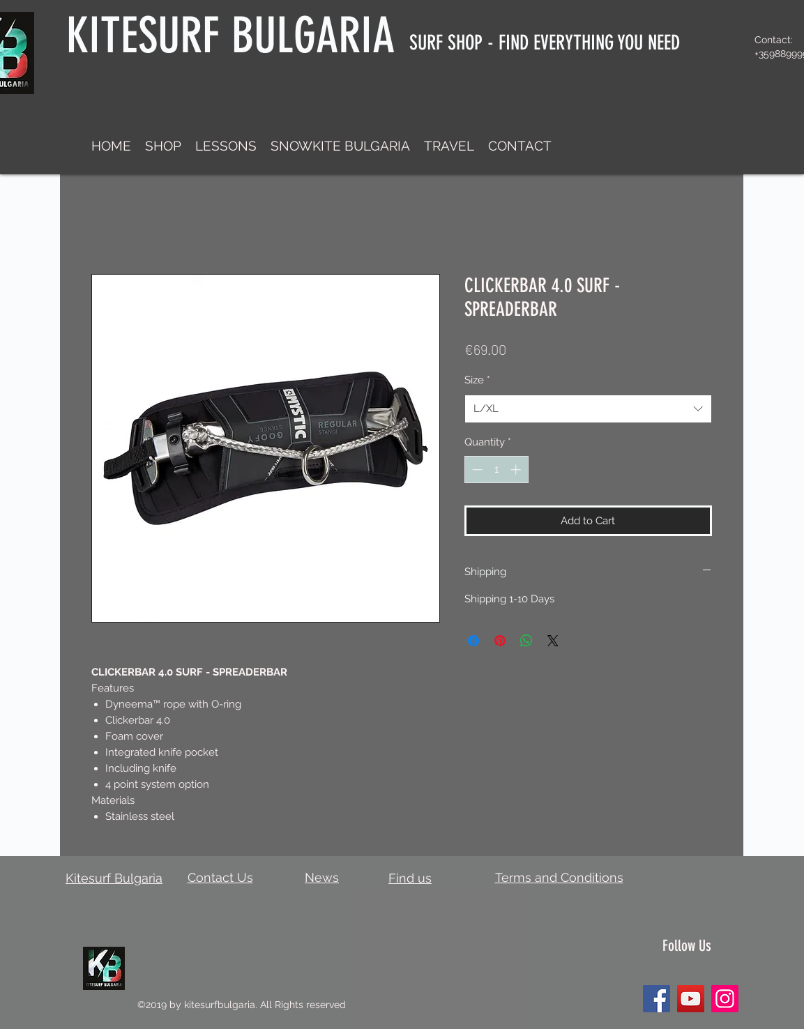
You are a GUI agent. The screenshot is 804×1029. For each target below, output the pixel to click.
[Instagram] (724, 998)
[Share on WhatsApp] (526, 640)
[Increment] (517, 469)
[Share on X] (553, 640)
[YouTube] (690, 998)
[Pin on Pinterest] (500, 640)
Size (477, 380)
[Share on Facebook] (473, 640)
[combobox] (588, 409)
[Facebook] (656, 998)
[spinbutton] (496, 469)
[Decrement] (476, 469)
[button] (163, 146)
